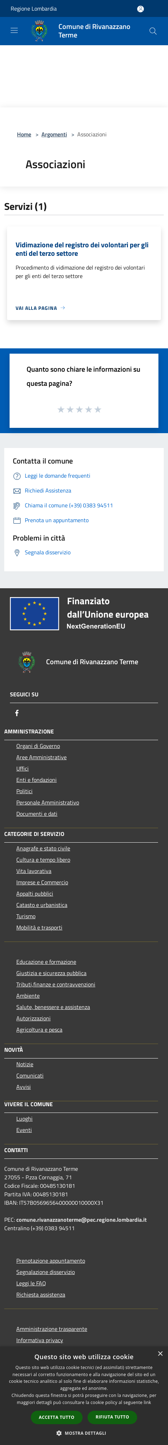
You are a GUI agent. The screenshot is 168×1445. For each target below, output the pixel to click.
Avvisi (23, 1087)
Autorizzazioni (33, 1018)
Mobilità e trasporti (39, 927)
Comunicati (30, 1075)
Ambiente (28, 995)
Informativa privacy (39, 1340)
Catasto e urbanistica (41, 905)
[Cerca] (153, 31)
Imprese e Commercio (42, 882)
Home (24, 134)
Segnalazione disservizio (45, 1272)
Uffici (22, 768)
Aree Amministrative (41, 757)
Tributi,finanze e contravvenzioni (55, 984)
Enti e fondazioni (36, 779)
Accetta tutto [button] (56, 1417)
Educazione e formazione (46, 961)
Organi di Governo (38, 746)
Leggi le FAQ (31, 1283)
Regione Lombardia (34, 8)
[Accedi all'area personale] (140, 9)
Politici (24, 791)
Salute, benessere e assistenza (53, 1007)
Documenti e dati (36, 813)
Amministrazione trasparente (51, 1329)
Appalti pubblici (34, 893)
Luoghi (24, 1118)
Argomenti (54, 134)
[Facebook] (17, 713)
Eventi (24, 1130)
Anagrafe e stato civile (43, 848)
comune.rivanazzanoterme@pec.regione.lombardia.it (81, 1219)
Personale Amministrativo (47, 802)
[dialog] (84, 1395)
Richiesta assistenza (40, 1294)
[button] (84, 1433)
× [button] (160, 1354)
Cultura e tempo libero (43, 859)
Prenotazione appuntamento (50, 1260)
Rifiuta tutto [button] (112, 1417)
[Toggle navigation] (14, 30)
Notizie (24, 1064)
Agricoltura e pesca (39, 1029)
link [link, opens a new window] (147, 1402)
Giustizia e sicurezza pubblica (51, 973)
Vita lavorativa (33, 871)
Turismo (25, 916)
